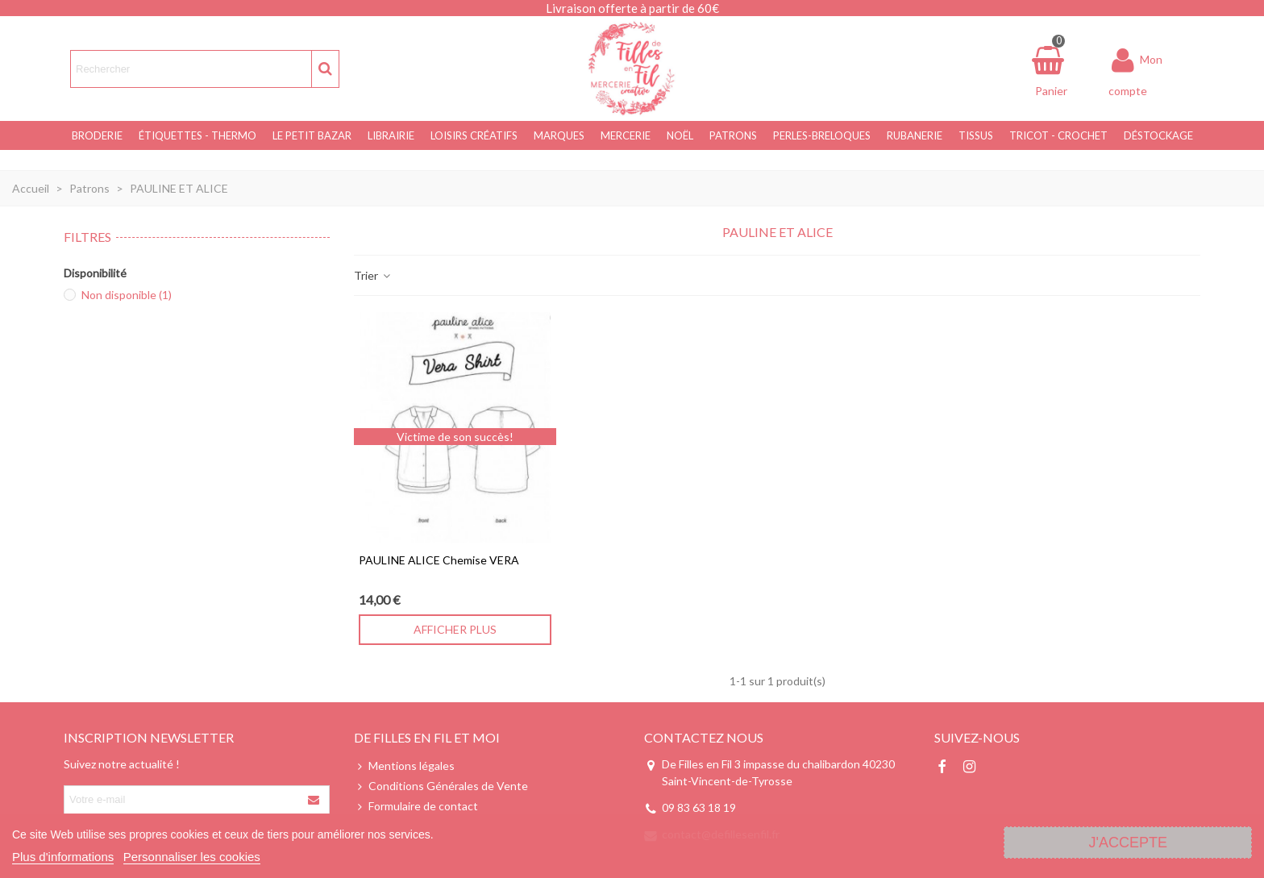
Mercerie (626, 135)
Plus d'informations (63, 856)
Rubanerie (914, 135)
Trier (373, 275)
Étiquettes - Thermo (197, 135)
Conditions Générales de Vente (441, 785)
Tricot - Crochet (1058, 135)
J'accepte (1127, 842)
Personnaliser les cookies (191, 856)
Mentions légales (404, 765)
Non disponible (126, 295)
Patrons (733, 135)
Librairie (391, 135)
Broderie (97, 135)
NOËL (680, 135)
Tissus (975, 135)
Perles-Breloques (822, 135)
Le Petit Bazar (311, 135)
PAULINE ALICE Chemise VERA (439, 560)
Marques (559, 135)
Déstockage (1158, 135)
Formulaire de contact (416, 805)
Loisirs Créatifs (474, 135)
